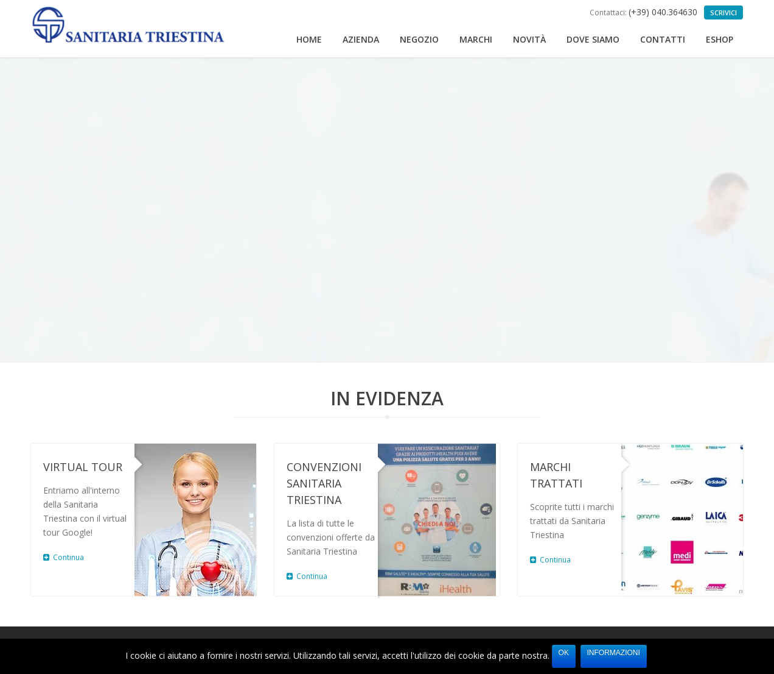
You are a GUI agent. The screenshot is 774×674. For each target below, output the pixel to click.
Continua (63, 557)
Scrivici (723, 12)
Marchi (475, 39)
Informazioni (613, 652)
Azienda (361, 39)
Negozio (419, 39)
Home (309, 39)
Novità (529, 39)
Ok (564, 652)
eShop (719, 39)
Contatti (662, 39)
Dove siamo (593, 39)
